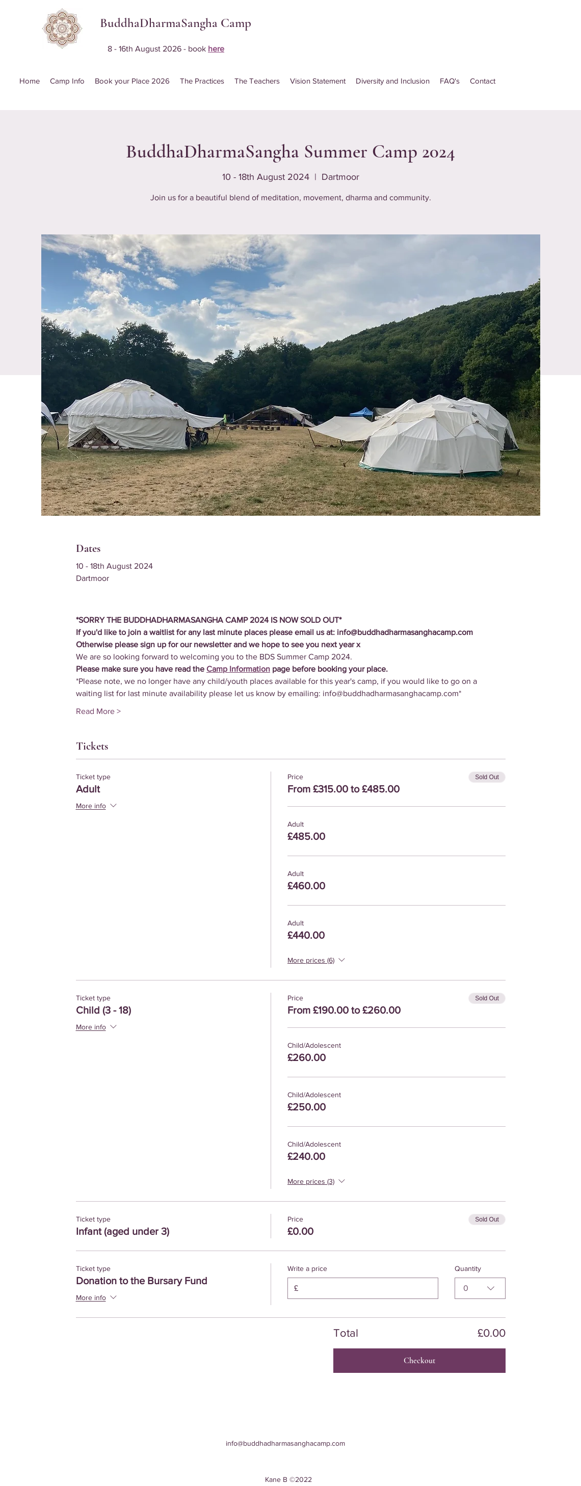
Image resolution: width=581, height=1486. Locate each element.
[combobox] (480, 1288)
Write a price (307, 1268)
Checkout (419, 1361)
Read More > (98, 711)
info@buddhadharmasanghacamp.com (285, 1443)
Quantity (468, 1268)
